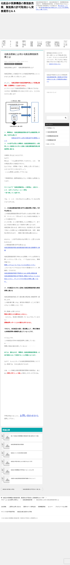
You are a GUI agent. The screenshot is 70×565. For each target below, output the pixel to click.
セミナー (10, 43)
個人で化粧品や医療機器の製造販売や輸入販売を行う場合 (25, 436)
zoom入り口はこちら (54, 64)
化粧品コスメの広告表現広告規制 (19, 453)
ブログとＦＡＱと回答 (65, 43)
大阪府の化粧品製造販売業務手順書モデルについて (23, 478)
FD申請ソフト (51, 128)
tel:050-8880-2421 (46, 7)
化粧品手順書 (17, 43)
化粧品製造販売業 (9, 64)
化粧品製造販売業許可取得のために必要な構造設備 (20, 273)
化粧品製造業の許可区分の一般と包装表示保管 (33, 489)
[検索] (57, 118)
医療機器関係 (32, 43)
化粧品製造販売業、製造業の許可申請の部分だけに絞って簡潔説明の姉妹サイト (57, 79)
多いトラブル (18, 64)
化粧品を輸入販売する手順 (57, 43)
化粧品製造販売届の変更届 (17, 444)
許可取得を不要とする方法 (48, 43)
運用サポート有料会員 (24, 43)
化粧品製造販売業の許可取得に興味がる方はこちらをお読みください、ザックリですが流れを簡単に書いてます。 (22, 278)
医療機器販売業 (51, 140)
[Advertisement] (35, 26)
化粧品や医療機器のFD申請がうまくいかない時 (22, 470)
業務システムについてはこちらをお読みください (20, 265)
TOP (23, 497)
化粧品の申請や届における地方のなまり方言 (21, 461)
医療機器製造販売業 (52, 136)
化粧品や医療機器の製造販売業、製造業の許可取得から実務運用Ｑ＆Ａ (16, 7)
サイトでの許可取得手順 (39, 43)
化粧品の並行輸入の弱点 (8, 489)
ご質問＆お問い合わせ (3, 43)
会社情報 (3, 506)
